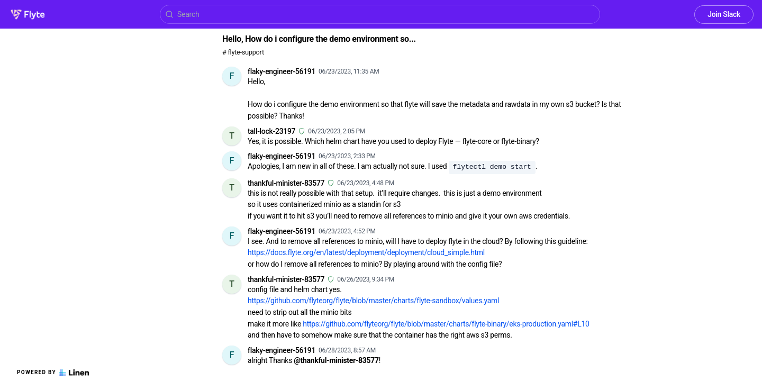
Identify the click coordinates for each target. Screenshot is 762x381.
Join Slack (723, 14)
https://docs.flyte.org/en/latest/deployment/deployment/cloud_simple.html (366, 252)
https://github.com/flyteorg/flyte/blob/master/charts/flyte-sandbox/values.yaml (373, 300)
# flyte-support (243, 52)
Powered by (53, 372)
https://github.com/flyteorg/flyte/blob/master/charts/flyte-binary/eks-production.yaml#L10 (446, 324)
